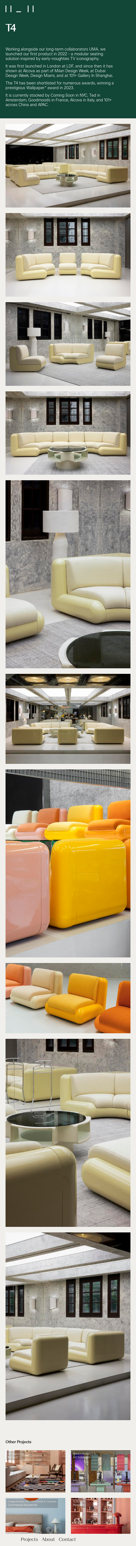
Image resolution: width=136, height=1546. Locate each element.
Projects (30, 1539)
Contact (67, 1539)
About (49, 1539)
